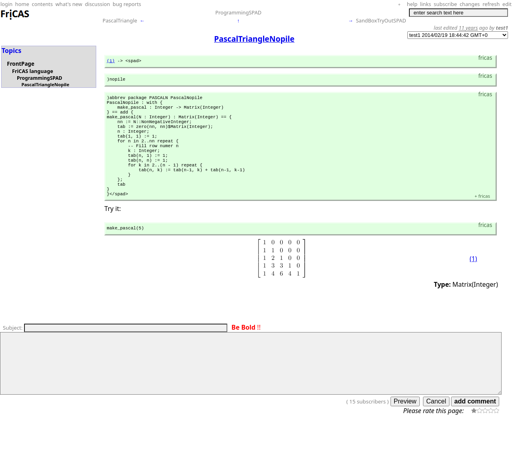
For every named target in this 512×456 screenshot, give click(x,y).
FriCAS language (32, 71)
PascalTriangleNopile (45, 84)
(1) (111, 62)
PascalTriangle (120, 20)
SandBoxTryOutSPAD (381, 20)
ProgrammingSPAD (238, 12)
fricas (482, 224)
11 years (468, 27)
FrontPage (20, 63)
